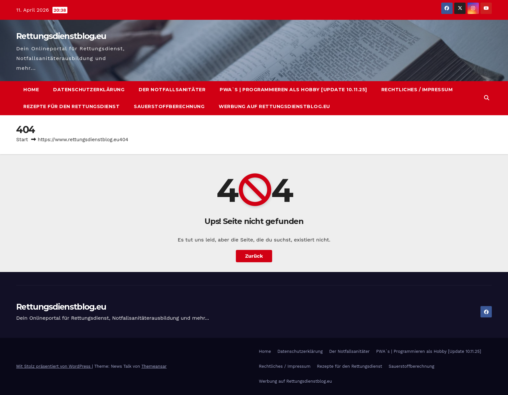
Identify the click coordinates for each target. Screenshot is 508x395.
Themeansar (154, 366)
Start (22, 139)
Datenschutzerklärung (88, 90)
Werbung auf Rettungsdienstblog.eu (274, 106)
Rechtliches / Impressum (417, 90)
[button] (486, 98)
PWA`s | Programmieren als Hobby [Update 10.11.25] (293, 90)
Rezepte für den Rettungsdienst (71, 106)
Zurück (254, 256)
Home (31, 90)
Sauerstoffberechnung (169, 106)
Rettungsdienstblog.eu (61, 36)
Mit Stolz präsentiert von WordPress (54, 366)
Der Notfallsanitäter (172, 90)
